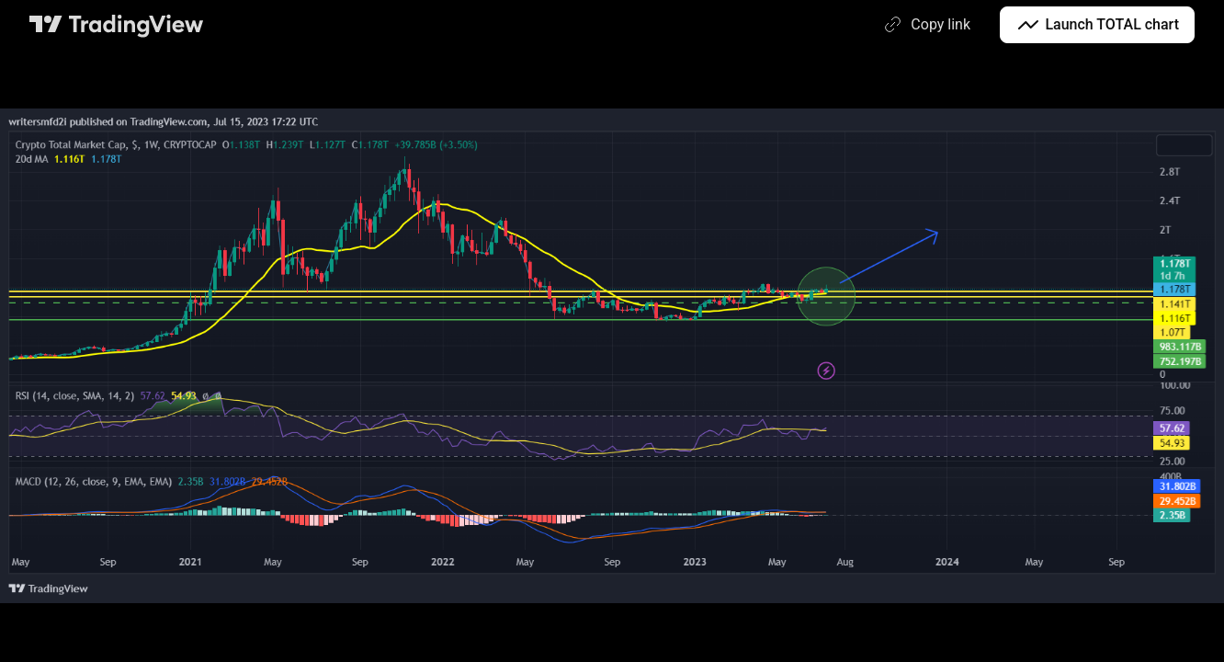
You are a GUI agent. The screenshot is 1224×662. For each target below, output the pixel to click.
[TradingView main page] (116, 25)
